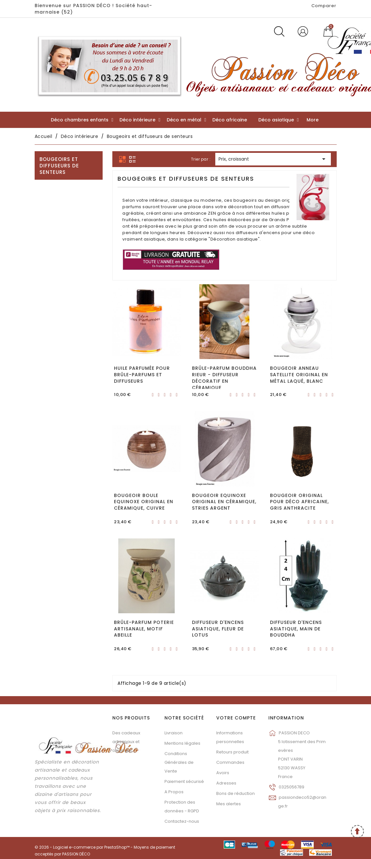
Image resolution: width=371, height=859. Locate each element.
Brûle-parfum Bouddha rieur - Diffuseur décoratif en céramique (224, 377)
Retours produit (232, 752)
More (313, 120)
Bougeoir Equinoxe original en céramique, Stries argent (224, 502)
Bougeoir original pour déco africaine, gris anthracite (299, 502)
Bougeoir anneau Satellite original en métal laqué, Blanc (299, 374)
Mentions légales (182, 743)
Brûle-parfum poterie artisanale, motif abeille (144, 629)
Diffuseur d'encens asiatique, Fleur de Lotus (218, 629)
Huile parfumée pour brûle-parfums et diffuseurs (142, 374)
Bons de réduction (235, 793)
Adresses (226, 783)
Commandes (230, 762)
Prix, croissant (273, 159)
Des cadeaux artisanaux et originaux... (126, 741)
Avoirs (222, 773)
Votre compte (236, 718)
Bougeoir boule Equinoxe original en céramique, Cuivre (143, 502)
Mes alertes (228, 804)
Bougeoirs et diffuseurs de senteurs (59, 165)
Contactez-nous (181, 821)
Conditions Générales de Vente (179, 762)
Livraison (173, 733)
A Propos (174, 792)
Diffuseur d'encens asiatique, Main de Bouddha (296, 629)
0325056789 (291, 787)
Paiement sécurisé (184, 781)
